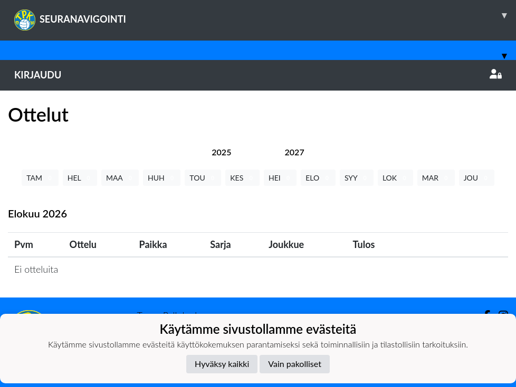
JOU (477, 177)
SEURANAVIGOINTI (265, 15)
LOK (395, 177)
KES (242, 177)
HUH (162, 177)
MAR (436, 177)
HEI (280, 177)
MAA (120, 177)
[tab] (221, 152)
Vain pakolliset (294, 364)
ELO (318, 177)
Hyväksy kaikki (222, 364)
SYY (357, 177)
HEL (80, 177)
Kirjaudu (258, 75)
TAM (39, 177)
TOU (202, 177)
